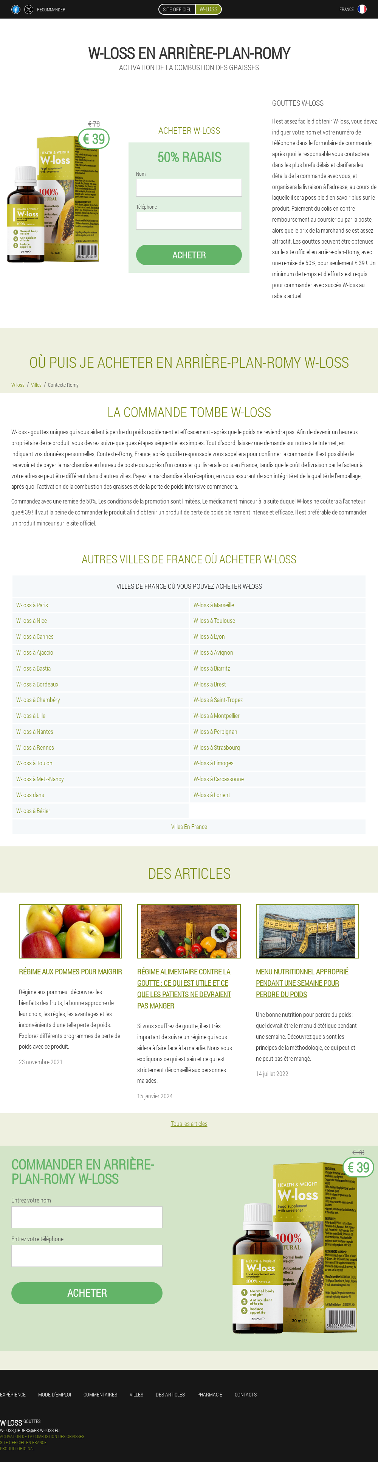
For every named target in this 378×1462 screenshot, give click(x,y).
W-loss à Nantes (34, 731)
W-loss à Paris (32, 605)
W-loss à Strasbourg (217, 747)
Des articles (170, 1394)
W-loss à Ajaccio (34, 652)
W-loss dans (30, 795)
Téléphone (146, 207)
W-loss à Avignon (213, 652)
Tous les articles (189, 1123)
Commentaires (100, 1394)
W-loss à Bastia (33, 668)
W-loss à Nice (31, 620)
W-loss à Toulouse (214, 620)
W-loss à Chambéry (38, 700)
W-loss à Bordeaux (37, 684)
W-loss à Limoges (214, 763)
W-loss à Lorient (212, 795)
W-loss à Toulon (34, 763)
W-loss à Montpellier (217, 715)
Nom (141, 174)
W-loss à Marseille (214, 605)
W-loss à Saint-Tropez (218, 700)
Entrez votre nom (31, 1200)
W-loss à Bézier (33, 811)
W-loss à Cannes (35, 636)
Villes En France (189, 826)
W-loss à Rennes (35, 747)
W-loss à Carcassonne (219, 779)
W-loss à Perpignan (215, 731)
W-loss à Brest (210, 684)
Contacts (246, 1394)
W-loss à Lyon (209, 636)
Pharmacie (209, 1394)
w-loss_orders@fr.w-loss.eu (30, 1430)
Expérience (13, 1394)
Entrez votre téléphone (37, 1239)
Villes (136, 1394)
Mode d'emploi (54, 1394)
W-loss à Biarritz (212, 668)
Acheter (189, 255)
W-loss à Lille (30, 715)
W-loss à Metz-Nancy (40, 779)
